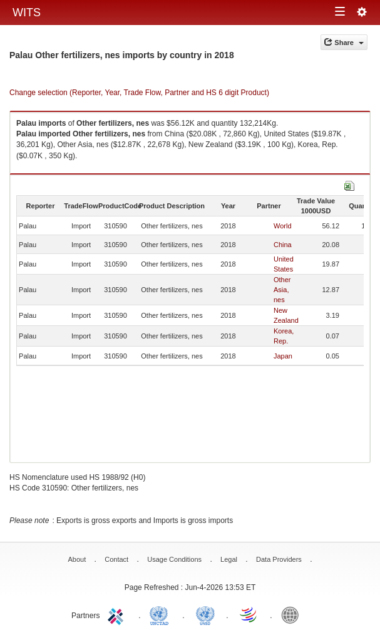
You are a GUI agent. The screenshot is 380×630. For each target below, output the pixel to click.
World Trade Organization (249, 614)
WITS (27, 12)
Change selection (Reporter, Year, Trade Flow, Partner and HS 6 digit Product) (139, 92)
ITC (117, 614)
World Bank (293, 614)
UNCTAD (161, 614)
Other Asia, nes (282, 289)
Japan (283, 356)
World (283, 226)
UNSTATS (205, 614)
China (283, 244)
